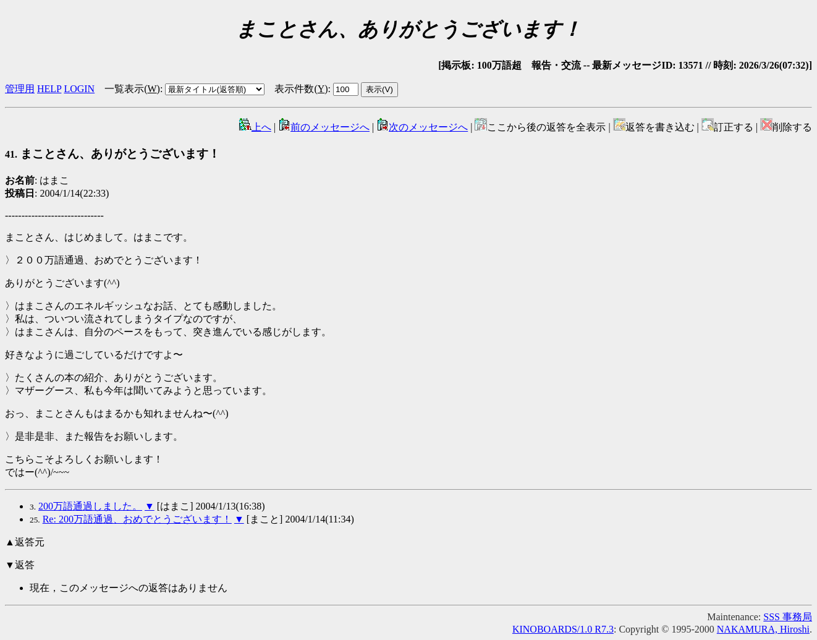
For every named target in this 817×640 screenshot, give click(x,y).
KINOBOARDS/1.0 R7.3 (563, 629)
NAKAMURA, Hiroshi (763, 629)
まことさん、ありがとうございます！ (112, 153)
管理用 (20, 88)
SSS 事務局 (787, 617)
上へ (255, 127)
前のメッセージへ (324, 127)
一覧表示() (132, 88)
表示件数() (301, 88)
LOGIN (79, 88)
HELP (49, 88)
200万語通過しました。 (90, 506)
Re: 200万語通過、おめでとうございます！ (137, 519)
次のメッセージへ (422, 127)
